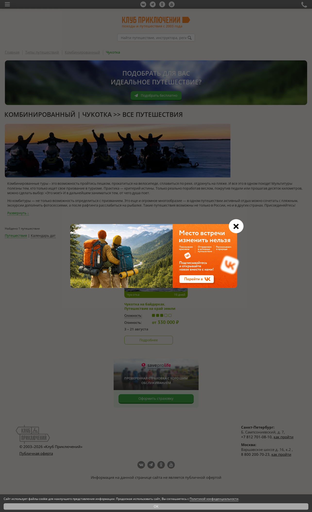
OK (156, 506)
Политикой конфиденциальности (214, 499)
